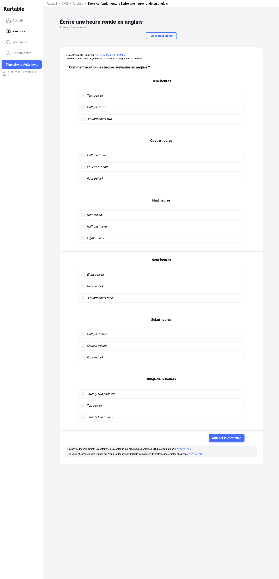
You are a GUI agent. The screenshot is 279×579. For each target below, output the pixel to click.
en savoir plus (184, 449)
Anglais (78, 3)
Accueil (14, 20)
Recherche (16, 42)
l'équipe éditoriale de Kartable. (110, 55)
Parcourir (15, 31)
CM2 (65, 3)
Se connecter (18, 53)
